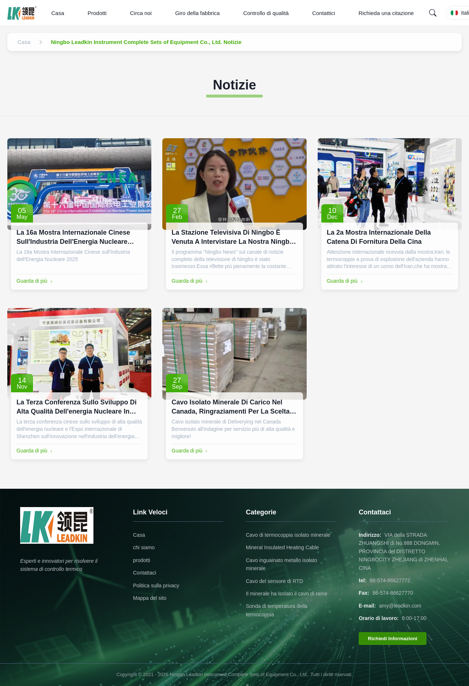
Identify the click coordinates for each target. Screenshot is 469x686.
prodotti (141, 560)
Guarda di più (35, 281)
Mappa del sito (149, 598)
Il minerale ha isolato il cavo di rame (287, 594)
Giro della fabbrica (197, 13)
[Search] (432, 12)
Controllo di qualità (266, 13)
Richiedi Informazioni (392, 638)
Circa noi (141, 13)
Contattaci (144, 573)
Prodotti (97, 13)
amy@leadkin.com (400, 606)
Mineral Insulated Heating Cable (282, 547)
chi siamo (144, 547)
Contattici (323, 13)
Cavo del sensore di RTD (274, 581)
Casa (57, 13)
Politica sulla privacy (156, 585)
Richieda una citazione (386, 13)
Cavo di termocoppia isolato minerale (288, 535)
